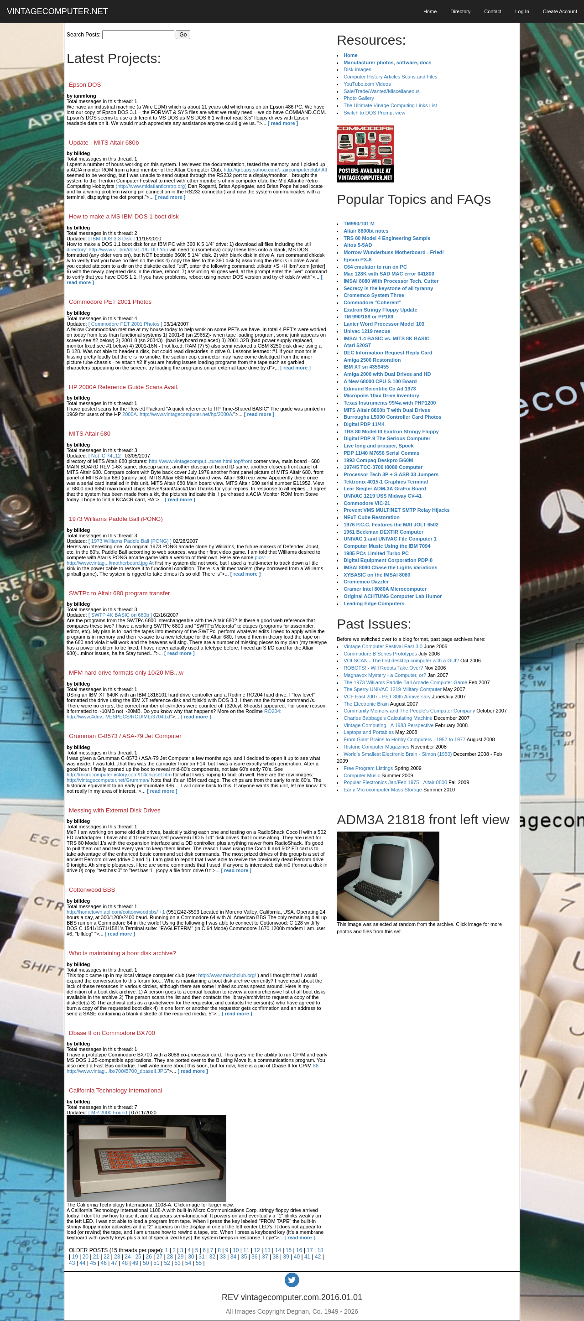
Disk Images (357, 69)
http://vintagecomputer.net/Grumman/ (108, 780)
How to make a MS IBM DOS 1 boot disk (124, 216)
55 (199, 1263)
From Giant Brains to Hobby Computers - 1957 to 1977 (404, 739)
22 (107, 1256)
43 (72, 1263)
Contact (492, 11)
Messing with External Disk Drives (115, 810)
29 (180, 1256)
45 (93, 1263)
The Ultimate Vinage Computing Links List (390, 105)
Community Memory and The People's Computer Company (409, 710)
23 (117, 1256)
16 (299, 1250)
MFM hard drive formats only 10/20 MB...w (126, 672)
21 (96, 1256)
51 (156, 1263)
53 (178, 1263)
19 (75, 1256)
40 (297, 1256)
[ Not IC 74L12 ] (106, 455)
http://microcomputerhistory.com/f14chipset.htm (119, 774)
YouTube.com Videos (367, 84)
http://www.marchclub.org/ (227, 975)
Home (430, 11)
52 (167, 1263)
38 (275, 1256)
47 (114, 1263)
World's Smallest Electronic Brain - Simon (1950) (398, 754)
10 (236, 1250)
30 (191, 1256)
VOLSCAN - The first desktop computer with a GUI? (401, 660)
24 (127, 1256)
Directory (460, 11)
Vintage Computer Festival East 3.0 (383, 646)
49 (135, 1263)
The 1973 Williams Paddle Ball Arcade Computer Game (405, 682)
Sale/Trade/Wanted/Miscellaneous (382, 91)
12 (257, 1250)
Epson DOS (85, 84)
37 (265, 1256)
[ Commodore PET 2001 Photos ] (125, 324)
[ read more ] (283, 123)
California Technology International (115, 1090)
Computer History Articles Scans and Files (390, 76)
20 (86, 1256)
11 (246, 1250)
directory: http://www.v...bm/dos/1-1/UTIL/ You (117, 249)
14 (278, 1250)
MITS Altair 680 (89, 433)
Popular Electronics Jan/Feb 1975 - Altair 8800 (395, 782)
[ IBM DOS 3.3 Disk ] (112, 238)
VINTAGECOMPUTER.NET (57, 11)
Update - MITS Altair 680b (104, 142)
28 (170, 1256)
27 (159, 1256)
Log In (522, 11)
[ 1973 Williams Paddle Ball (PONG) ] (130, 541)
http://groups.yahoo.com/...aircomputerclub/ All (275, 169)
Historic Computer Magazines (376, 746)
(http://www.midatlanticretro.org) (151, 186)
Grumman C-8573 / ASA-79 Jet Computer (125, 736)
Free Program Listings (368, 768)
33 (223, 1256)
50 (146, 1263)
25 (138, 1256)
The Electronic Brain (366, 704)
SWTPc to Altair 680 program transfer (119, 593)
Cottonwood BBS (92, 889)
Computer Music (362, 775)
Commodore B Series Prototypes (380, 653)
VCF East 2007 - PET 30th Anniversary (387, 696)
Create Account (560, 11)
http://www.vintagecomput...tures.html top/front (200, 461)
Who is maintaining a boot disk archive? (122, 953)
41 (307, 1256)
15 (289, 1250)
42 (318, 1256)
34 (233, 1256)
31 (201, 1256)
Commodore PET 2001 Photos (110, 301)
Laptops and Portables (369, 732)
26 (149, 1256)
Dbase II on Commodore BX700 (112, 1033)
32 (212, 1256)
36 (254, 1256)
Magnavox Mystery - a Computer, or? (385, 675)
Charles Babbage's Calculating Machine (388, 718)
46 (103, 1263)
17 (310, 1250)
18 (320, 1250)
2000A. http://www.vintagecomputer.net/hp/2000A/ (178, 414)
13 (268, 1250)
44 (82, 1263)
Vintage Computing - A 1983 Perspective (388, 725)
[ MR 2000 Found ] (109, 1112)
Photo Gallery (359, 98)
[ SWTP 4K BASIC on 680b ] (120, 615)
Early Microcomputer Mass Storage (383, 789)
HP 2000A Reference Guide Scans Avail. (123, 387)
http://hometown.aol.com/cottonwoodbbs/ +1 (116, 912)
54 (188, 1263)
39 (286, 1256)
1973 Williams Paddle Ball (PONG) (116, 518)
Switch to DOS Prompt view (374, 112)
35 (244, 1256)
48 (125, 1263)
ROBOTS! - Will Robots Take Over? (383, 668)
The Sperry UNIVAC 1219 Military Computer (393, 689)
